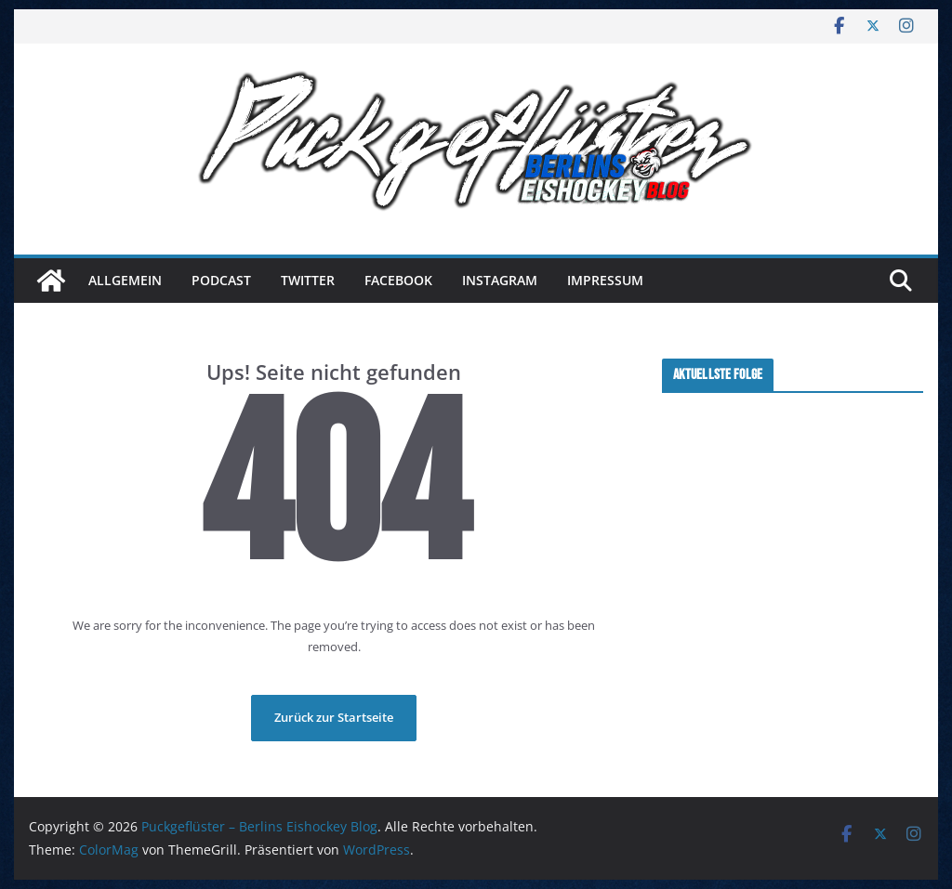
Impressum (605, 280)
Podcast (221, 280)
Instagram (499, 280)
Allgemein (125, 280)
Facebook (398, 280)
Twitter (308, 280)
